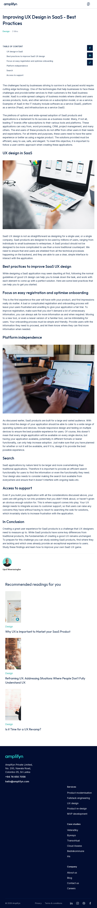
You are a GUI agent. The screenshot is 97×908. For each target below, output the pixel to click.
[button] (89, 4)
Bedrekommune (75, 851)
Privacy (38, 903)
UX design (72, 803)
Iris (68, 856)
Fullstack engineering (78, 798)
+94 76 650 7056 (15, 776)
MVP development (77, 813)
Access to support (15, 75)
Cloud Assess (74, 845)
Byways (71, 835)
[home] (10, 4)
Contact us (73, 883)
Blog (69, 877)
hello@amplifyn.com (17, 781)
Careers (71, 888)
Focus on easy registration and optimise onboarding (30, 61)
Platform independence (17, 65)
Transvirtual (73, 840)
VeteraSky (72, 830)
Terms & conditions (53, 903)
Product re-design (77, 808)
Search (10, 70)
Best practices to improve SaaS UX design (26, 56)
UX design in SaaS (15, 51)
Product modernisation (79, 792)
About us (72, 872)
